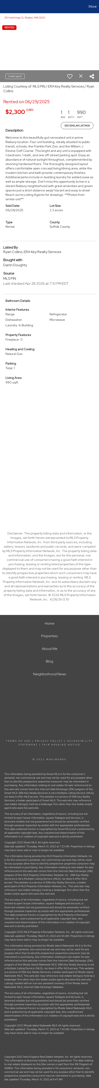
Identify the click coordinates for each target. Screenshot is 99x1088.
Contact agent (15, 76)
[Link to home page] (4, 6)
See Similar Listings (77, 125)
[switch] (69, 76)
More (93, 6)
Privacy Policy (49, 741)
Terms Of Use (18, 741)
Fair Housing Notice (61, 744)
